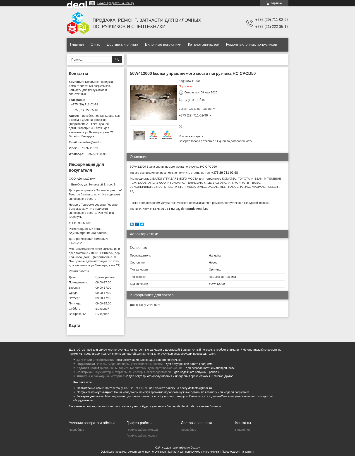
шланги (158, 364)
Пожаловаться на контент (238, 451)
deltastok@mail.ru (90, 142)
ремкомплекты (141, 364)
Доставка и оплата (122, 44)
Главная (77, 44)
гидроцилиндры (118, 364)
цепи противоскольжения (165, 368)
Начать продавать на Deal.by (115, 3)
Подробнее (76, 429)
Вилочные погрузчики (163, 44)
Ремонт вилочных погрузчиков (251, 44)
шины (113, 368)
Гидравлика (85, 364)
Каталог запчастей (203, 44)
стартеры (121, 372)
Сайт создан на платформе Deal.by (177, 447)
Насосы (101, 364)
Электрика (84, 372)
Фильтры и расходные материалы (102, 376)
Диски (104, 368)
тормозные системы (132, 368)
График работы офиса (142, 435)
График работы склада (142, 429)
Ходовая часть (87, 368)
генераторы (137, 372)
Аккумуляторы (103, 372)
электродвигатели (158, 372)
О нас (95, 44)
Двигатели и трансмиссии (96, 359)
